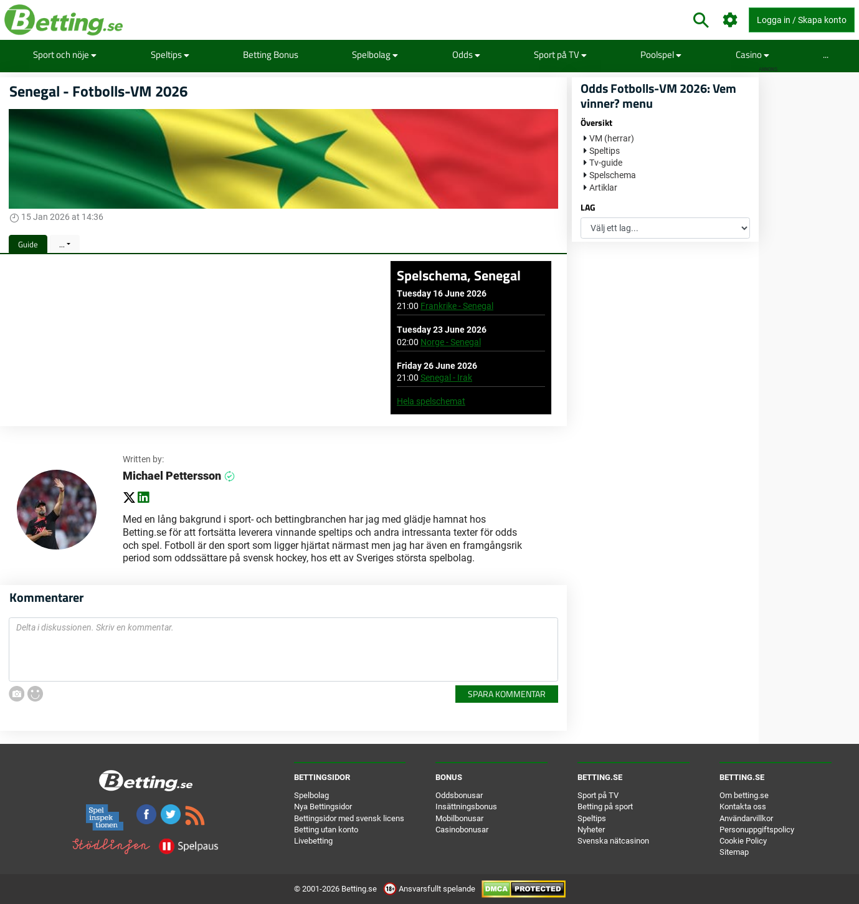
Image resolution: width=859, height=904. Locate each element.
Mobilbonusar (459, 818)
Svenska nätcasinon (613, 840)
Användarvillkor (746, 818)
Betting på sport (605, 806)
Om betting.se (744, 795)
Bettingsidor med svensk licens (349, 818)
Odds (466, 54)
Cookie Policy (743, 840)
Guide (28, 244)
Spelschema (612, 175)
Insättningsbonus (466, 806)
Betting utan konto (326, 829)
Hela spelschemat (431, 401)
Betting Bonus (270, 54)
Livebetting (313, 840)
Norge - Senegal (450, 342)
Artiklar (603, 188)
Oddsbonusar (459, 795)
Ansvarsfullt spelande (430, 888)
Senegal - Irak (446, 378)
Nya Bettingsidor (323, 806)
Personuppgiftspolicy (756, 829)
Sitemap (734, 852)
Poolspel (660, 54)
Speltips (170, 54)
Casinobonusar (461, 829)
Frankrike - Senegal (456, 306)
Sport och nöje (65, 54)
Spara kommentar (507, 693)
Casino (752, 54)
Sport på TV (560, 54)
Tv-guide (605, 163)
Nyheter (591, 829)
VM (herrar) (611, 138)
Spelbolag (375, 54)
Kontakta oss (742, 806)
